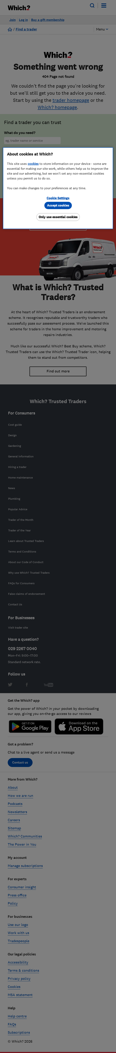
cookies (33, 164)
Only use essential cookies (58, 217)
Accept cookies (58, 205)
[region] (58, 188)
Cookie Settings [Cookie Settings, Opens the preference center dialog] (58, 198)
